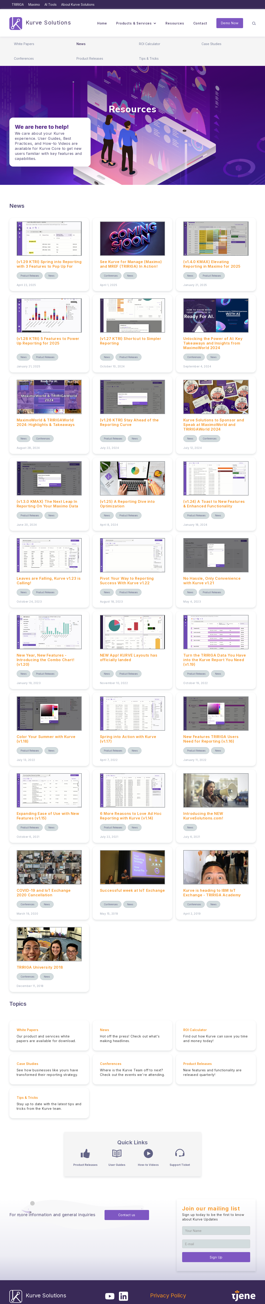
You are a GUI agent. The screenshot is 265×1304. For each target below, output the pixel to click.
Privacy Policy (168, 1295)
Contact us (126, 1215)
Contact (200, 23)
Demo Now (230, 23)
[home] (40, 23)
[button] (136, 23)
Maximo (34, 4)
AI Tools (51, 4)
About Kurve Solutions (77, 4)
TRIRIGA (18, 4)
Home (102, 23)
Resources (174, 23)
